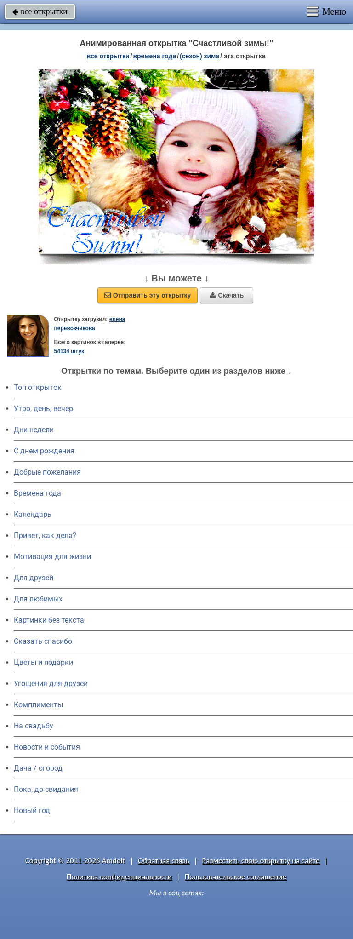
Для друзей (33, 577)
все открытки (40, 11)
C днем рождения (44, 451)
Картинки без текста (49, 620)
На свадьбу (33, 725)
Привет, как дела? (45, 535)
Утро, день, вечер (43, 408)
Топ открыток (38, 387)
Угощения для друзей (51, 683)
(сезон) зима (199, 56)
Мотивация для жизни (52, 556)
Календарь (32, 514)
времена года (154, 56)
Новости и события (47, 747)
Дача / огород (38, 768)
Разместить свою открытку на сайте (261, 860)
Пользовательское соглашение (235, 877)
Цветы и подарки (43, 662)
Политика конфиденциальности (119, 877)
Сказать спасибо (43, 641)
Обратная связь (163, 860)
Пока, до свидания (46, 789)
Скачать (227, 295)
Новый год (32, 810)
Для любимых (38, 599)
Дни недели (34, 429)
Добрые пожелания (47, 472)
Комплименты (38, 704)
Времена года (37, 493)
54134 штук (69, 351)
